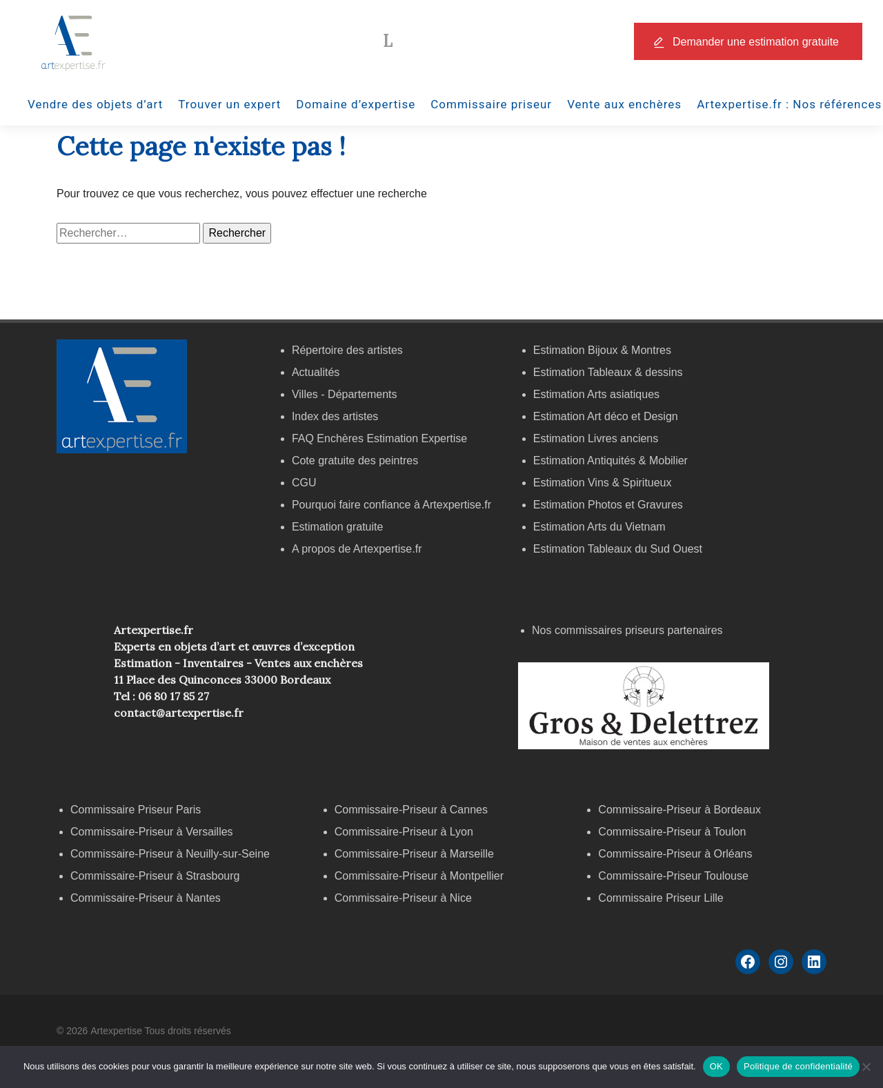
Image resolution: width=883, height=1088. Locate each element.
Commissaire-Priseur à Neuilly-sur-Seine (170, 854)
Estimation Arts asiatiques (596, 394)
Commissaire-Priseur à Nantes (145, 898)
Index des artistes (335, 416)
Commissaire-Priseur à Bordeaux (679, 809)
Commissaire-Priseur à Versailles (151, 832)
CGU (304, 482)
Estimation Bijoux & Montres (602, 350)
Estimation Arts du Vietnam (599, 527)
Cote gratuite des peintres (355, 460)
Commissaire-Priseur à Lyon (404, 832)
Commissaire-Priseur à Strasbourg (156, 876)
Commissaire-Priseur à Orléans (675, 854)
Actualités (315, 372)
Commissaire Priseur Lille (660, 898)
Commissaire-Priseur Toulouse (673, 876)
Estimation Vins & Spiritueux (602, 482)
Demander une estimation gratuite (756, 42)
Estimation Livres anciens (595, 438)
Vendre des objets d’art (95, 104)
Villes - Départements (344, 394)
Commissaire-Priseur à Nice (403, 898)
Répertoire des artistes (347, 350)
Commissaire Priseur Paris (135, 809)
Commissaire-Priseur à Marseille (414, 854)
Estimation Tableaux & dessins (608, 372)
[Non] (866, 1067)
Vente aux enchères (624, 104)
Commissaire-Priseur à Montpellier (419, 876)
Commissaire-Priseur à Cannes (413, 809)
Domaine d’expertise (355, 104)
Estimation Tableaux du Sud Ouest (617, 549)
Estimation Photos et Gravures (608, 505)
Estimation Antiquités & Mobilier (610, 460)
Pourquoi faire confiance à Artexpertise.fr (391, 505)
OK (716, 1066)
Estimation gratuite (338, 527)
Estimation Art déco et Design (605, 416)
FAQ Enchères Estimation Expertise (379, 438)
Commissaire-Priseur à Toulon (672, 832)
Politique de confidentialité (798, 1066)
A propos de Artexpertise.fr (357, 549)
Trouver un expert (229, 104)
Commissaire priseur (491, 104)
